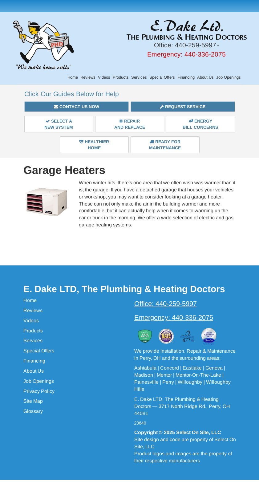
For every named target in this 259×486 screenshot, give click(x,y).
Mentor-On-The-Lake (198, 375)
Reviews (87, 77)
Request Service (182, 106)
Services (139, 77)
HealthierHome (94, 144)
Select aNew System (58, 124)
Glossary (33, 411)
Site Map (33, 401)
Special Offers (162, 77)
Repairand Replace (129, 124)
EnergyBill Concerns (200, 124)
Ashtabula (145, 367)
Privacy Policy (39, 391)
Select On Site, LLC (198, 432)
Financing (186, 77)
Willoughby (190, 382)
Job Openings (228, 77)
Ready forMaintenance (165, 144)
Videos (104, 77)
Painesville (146, 382)
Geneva (214, 367)
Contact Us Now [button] (76, 106)
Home (72, 77)
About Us (205, 77)
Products (121, 77)
